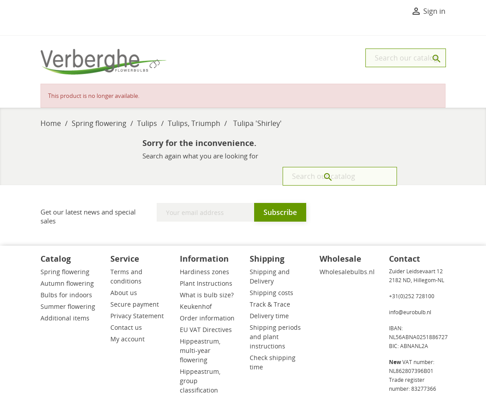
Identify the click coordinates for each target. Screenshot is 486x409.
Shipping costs (271, 292)
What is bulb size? (207, 295)
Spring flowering (64, 271)
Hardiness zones (204, 271)
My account (127, 339)
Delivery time (269, 316)
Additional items (64, 318)
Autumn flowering (67, 283)
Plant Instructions (206, 283)
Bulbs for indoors (66, 295)
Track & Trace (270, 304)
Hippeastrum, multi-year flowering (200, 350)
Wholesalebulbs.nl (347, 271)
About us (123, 292)
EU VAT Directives (206, 329)
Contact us (126, 327)
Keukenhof (196, 306)
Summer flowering (67, 306)
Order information (207, 318)
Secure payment (134, 304)
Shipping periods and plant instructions (275, 336)
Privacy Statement (137, 316)
